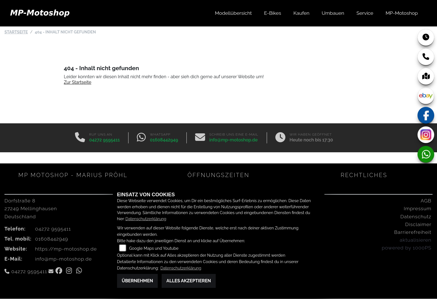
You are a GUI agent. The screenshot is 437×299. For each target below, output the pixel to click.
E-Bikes (272, 13)
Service (364, 13)
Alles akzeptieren (188, 280)
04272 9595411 (104, 140)
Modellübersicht (233, 13)
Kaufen (301, 13)
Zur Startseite (77, 82)
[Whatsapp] (141, 138)
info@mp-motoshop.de (233, 140)
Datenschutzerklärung (145, 218)
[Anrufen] (80, 138)
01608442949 (164, 140)
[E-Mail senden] (200, 138)
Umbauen (333, 13)
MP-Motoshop (401, 13)
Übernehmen (137, 280)
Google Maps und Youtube (153, 248)
